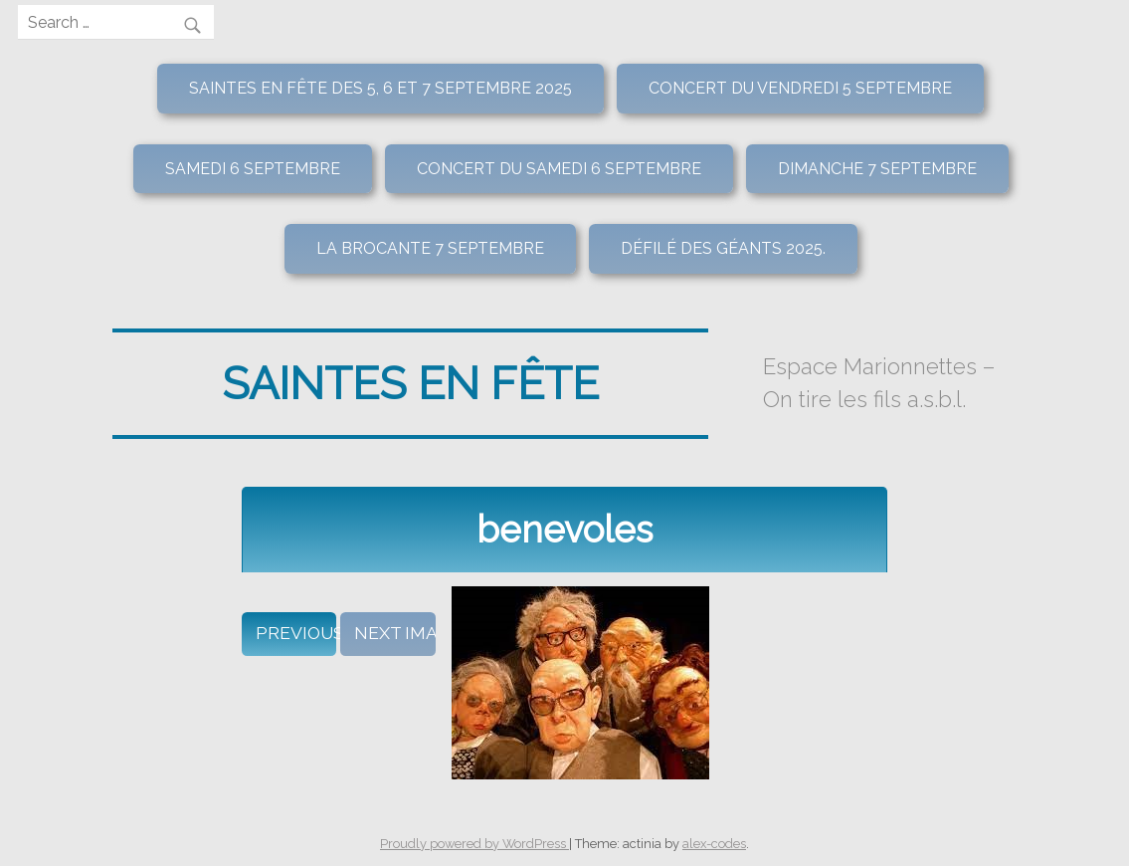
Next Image (394, 632)
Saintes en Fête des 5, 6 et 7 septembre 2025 (380, 88)
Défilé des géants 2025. (723, 248)
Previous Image (296, 632)
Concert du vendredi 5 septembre (800, 88)
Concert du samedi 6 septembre (559, 168)
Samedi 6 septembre (252, 168)
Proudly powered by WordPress (474, 843)
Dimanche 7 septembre (877, 168)
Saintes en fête (410, 383)
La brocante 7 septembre (430, 248)
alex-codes (714, 843)
